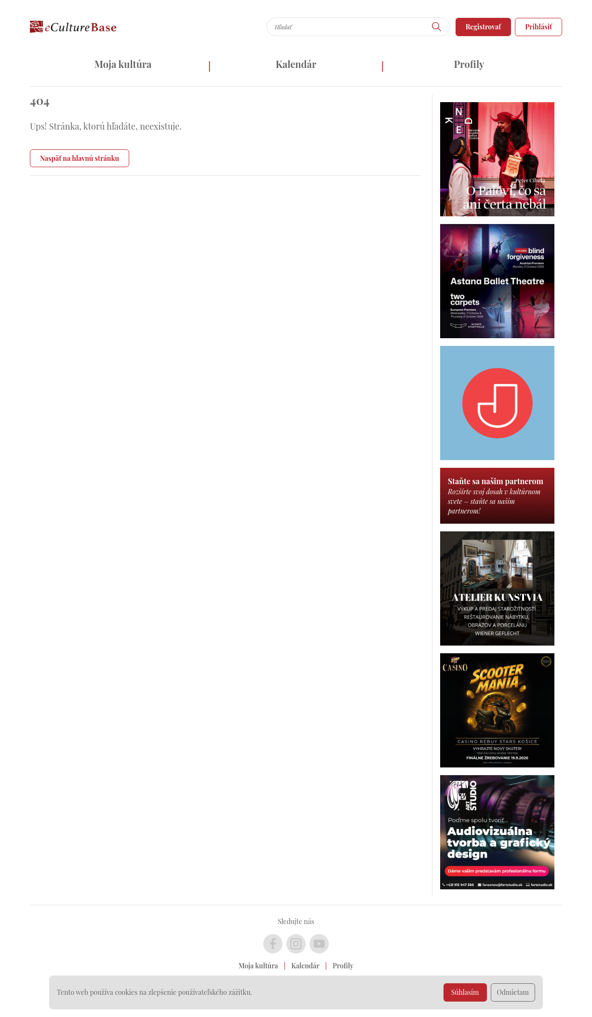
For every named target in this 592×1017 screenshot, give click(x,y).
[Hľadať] (437, 27)
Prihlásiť (538, 26)
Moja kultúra (122, 63)
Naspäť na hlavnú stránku (79, 158)
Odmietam (513, 992)
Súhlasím (465, 992)
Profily (469, 63)
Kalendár (296, 63)
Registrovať (483, 26)
